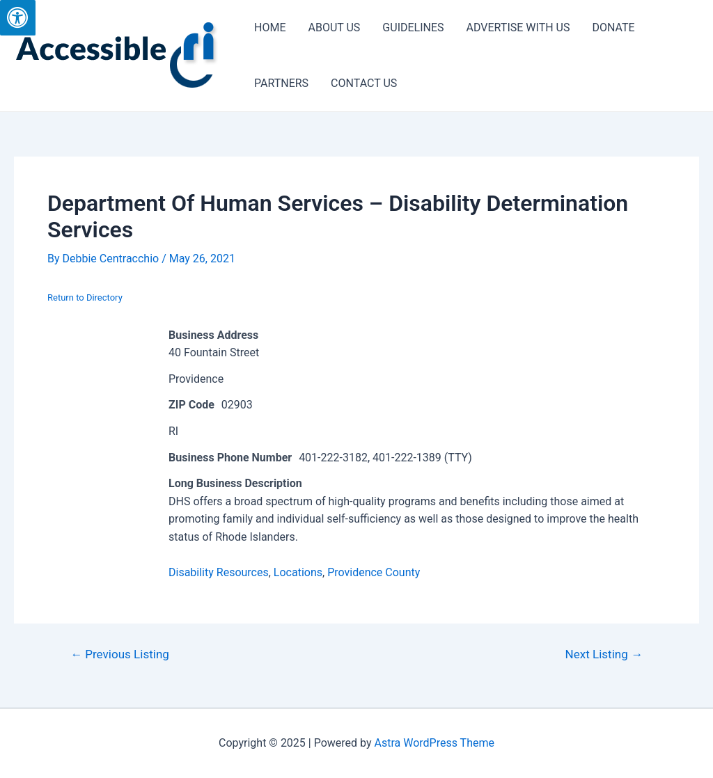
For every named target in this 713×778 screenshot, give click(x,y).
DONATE (613, 27)
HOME (269, 27)
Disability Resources (219, 572)
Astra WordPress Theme (434, 742)
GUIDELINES (413, 27)
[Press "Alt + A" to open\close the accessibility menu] (18, 17)
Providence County (373, 572)
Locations (298, 572)
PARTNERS (281, 83)
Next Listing (604, 654)
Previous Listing (119, 654)
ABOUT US (334, 27)
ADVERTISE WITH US (518, 27)
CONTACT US (364, 83)
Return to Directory (85, 297)
